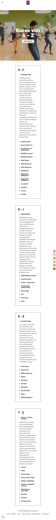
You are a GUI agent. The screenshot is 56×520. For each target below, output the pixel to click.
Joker (23, 301)
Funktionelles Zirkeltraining (25, 286)
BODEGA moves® (27, 153)
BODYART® (25, 171)
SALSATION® (25, 390)
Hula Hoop (24, 298)
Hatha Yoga (25, 291)
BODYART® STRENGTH (25, 179)
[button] (28, 74)
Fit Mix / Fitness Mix (28, 282)
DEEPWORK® (25, 214)
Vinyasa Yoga (25, 474)
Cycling (23, 194)
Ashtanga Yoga (26, 74)
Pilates (23, 377)
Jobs (18, 514)
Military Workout (26, 373)
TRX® (23, 470)
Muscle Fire (25, 370)
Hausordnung (26, 514)
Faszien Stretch (26, 279)
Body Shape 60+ (26, 167)
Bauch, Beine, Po (26, 145)
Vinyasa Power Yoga (27, 477)
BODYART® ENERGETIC (25, 174)
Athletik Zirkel (25, 141)
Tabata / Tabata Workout (26, 418)
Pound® (24, 383)
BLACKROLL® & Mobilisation (26, 149)
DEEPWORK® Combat (28, 275)
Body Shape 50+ (26, 164)
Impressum (45, 514)
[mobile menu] (2, 2)
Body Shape (25, 160)
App (8, 514)
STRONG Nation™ (27, 397)
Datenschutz (36, 514)
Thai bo (23, 467)
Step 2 (23, 394)
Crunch (23, 191)
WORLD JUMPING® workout (27, 485)
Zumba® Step (26, 501)
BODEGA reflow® (27, 157)
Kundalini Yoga (26, 321)
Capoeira (24, 187)
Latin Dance (25, 366)
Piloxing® (24, 380)
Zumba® (24, 497)
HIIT (22, 294)
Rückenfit (24, 387)
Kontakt (13, 514)
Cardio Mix (24, 184)
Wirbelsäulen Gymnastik (25, 490)
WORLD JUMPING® (27, 481)
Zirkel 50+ (24, 494)
